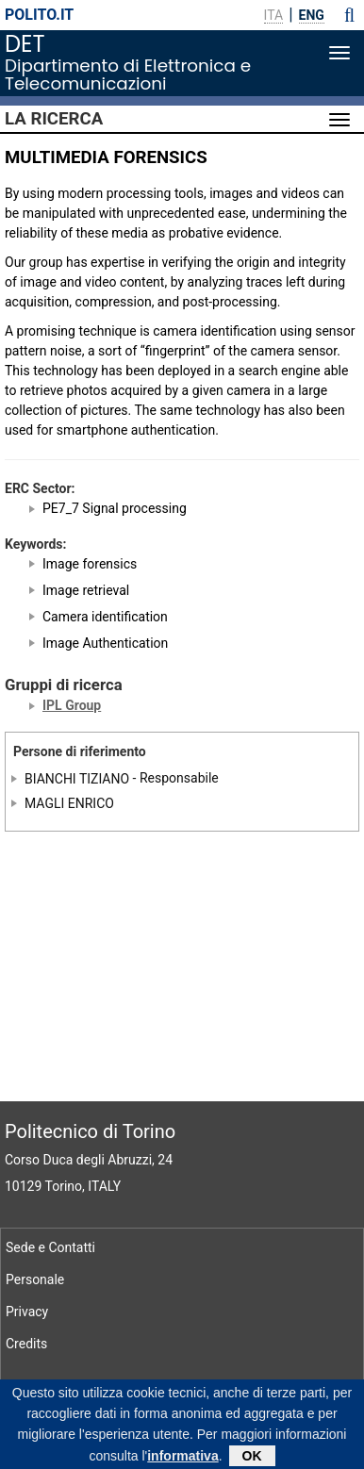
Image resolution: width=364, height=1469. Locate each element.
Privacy (27, 1311)
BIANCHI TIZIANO (77, 777)
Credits (26, 1343)
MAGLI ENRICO (69, 803)
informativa (182, 1459)
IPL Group (71, 705)
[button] (349, 15)
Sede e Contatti (50, 1247)
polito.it (39, 15)
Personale (35, 1279)
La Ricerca (54, 118)
